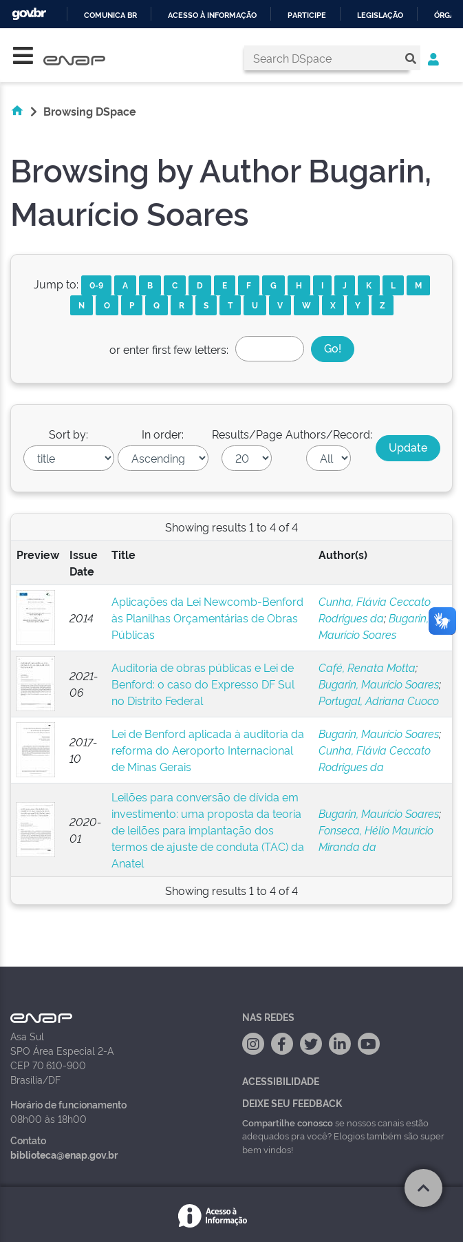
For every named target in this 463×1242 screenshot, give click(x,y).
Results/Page (247, 433)
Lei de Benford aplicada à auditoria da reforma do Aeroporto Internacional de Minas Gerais (207, 750)
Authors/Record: (329, 433)
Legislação (380, 15)
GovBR (29, 14)
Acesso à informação (212, 15)
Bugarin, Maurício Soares (379, 683)
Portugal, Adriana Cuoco (379, 700)
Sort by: (68, 433)
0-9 (96, 285)
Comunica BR (110, 15)
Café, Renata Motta (367, 667)
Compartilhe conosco (287, 1122)
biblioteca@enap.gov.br (64, 1154)
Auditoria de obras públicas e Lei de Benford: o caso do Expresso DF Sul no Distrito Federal (202, 684)
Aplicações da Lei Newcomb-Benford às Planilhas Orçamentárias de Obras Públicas (207, 617)
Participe (307, 15)
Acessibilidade (280, 1080)
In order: (163, 433)
